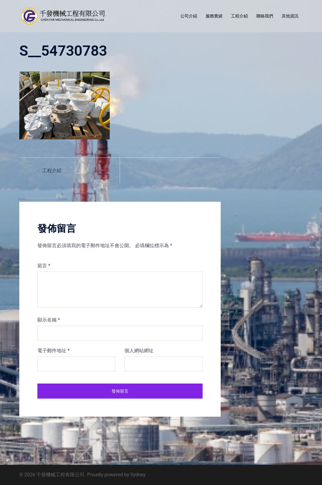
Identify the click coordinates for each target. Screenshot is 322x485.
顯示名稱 (48, 320)
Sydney (138, 474)
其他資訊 (290, 16)
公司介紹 (188, 16)
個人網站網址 (139, 350)
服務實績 (214, 16)
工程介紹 (239, 16)
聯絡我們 (264, 16)
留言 (43, 266)
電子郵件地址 (53, 350)
